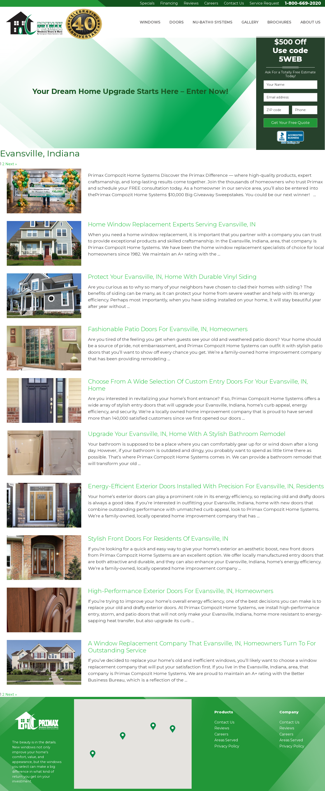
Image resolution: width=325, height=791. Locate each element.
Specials (147, 3)
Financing (169, 3)
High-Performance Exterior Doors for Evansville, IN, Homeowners (180, 590)
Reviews (191, 3)
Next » (11, 164)
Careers (211, 3)
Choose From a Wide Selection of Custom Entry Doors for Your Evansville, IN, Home (198, 385)
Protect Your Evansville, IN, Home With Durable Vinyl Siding (172, 276)
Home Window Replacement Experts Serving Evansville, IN (172, 224)
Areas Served (226, 740)
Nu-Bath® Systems (212, 22)
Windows (150, 22)
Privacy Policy (226, 746)
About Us (310, 22)
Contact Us (234, 3)
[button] (153, 726)
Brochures (279, 22)
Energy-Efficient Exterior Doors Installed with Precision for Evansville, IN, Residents (206, 486)
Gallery (249, 22)
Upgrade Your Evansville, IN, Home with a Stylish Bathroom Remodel (187, 433)
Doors (176, 22)
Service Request (264, 3)
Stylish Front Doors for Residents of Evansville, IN (158, 538)
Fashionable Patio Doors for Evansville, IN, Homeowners (168, 329)
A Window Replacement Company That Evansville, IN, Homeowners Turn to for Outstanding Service (202, 647)
